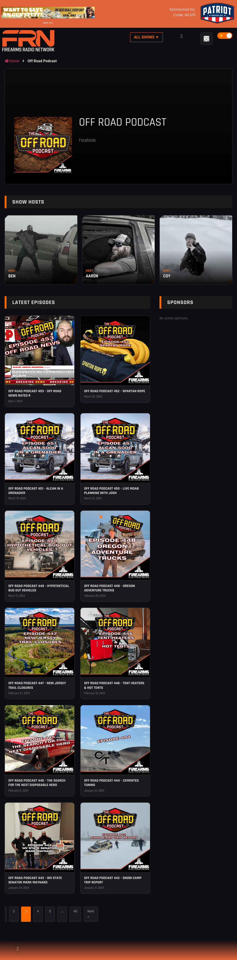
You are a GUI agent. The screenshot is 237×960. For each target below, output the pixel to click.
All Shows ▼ (146, 37)
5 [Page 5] (50, 911)
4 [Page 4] (38, 911)
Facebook (87, 140)
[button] (181, 36)
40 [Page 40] (75, 911)
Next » (90, 914)
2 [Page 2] (14, 911)
